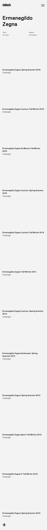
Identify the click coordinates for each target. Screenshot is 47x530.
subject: (33, 34)
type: (6, 34)
